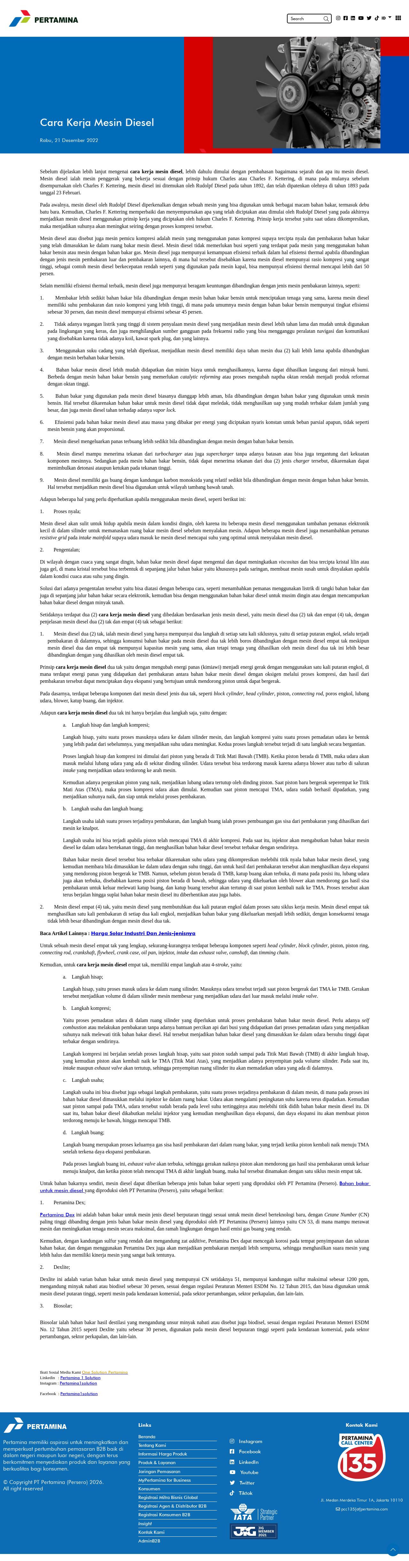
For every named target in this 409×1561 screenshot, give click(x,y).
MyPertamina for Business (164, 1480)
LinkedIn (244, 1462)
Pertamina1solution (78, 1382)
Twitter (242, 1483)
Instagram (246, 1441)
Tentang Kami (152, 1445)
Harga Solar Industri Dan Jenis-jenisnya (143, 933)
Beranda (146, 1436)
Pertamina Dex (57, 1215)
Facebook (245, 1451)
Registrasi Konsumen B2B (164, 1514)
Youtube (244, 1472)
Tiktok (241, 1493)
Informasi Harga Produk (162, 1453)
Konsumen (149, 1488)
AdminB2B (149, 1540)
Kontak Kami (151, 1532)
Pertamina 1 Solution (80, 1377)
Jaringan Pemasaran (159, 1471)
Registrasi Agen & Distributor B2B (172, 1506)
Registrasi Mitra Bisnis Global (168, 1497)
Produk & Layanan (156, 1462)
